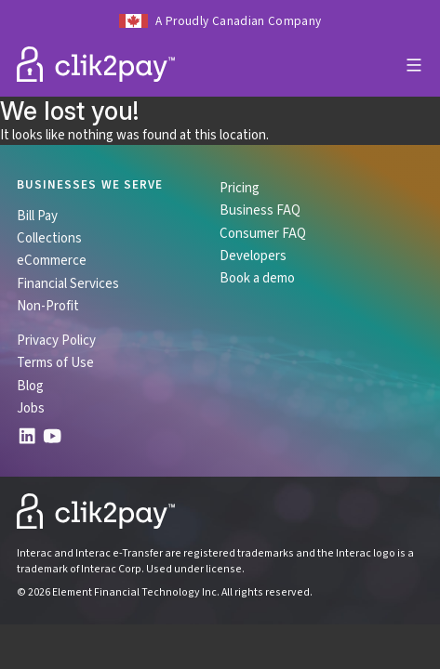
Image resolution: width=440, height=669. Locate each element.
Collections (49, 238)
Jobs (31, 408)
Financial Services (68, 283)
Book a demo (257, 278)
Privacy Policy (56, 340)
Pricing (240, 187)
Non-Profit (48, 305)
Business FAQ (260, 210)
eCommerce (52, 260)
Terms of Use (55, 362)
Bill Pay (37, 215)
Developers (253, 255)
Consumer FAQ (263, 233)
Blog (30, 385)
